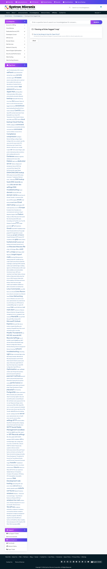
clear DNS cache (10, 119)
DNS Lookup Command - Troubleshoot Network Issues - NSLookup (15, 177)
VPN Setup (21, 474)
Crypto (8, 149)
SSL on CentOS (12, 443)
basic (10, 101)
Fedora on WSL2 (10, 216)
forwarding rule (10, 221)
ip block (17, 268)
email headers (19, 205)
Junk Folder (14, 274)
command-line (10, 129)
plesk (14, 385)
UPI (13, 469)
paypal (18, 378)
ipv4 (11, 272)
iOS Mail (14, 268)
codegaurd (13, 124)
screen (12, 409)
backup (9, 98)
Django (19, 170)
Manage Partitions (20, 312)
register (17, 396)
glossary (19, 226)
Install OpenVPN (16, 263)
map (23, 314)
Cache (8, 110)
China (14, 117)
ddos (19, 158)
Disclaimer (59, 557)
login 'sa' (16, 305)
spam (13, 432)
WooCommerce (16, 504)
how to (22, 244)
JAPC (17, 272)
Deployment (19, 164)
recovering (12, 396)
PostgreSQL (11, 392)
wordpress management (18, 513)
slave (22, 425)
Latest (11, 282)
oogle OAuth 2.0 (19, 362)
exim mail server (16, 212)
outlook (22, 369)
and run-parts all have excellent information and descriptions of (15, 82)
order (18, 369)
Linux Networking (16, 296)
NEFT (22, 340)
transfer (13, 462)
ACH (21, 72)
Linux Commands (13, 289)
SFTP (15, 420)
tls (23, 456)
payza (21, 378)
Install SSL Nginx (16, 265)
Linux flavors (20, 291)
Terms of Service (19, 562)
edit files (11, 200)
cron (17, 147)
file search (17, 216)
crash (13, 145)
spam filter (17, 432)
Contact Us (62, 12)
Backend (21, 96)
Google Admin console (17, 233)
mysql (16, 340)
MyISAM (9, 340)
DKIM (9, 172)
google (22, 230)
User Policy (51, 557)
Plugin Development (14, 387)
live (23, 302)
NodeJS (11, 356)
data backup (13, 152)
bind (17, 106)
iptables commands (14, 270)
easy (8, 200)
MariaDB (14, 316)
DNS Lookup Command (12, 175)
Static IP (14, 445)
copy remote (17, 143)
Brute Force (21, 108)
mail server (17, 310)
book (8, 108)
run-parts (11, 407)
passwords (9, 373)
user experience (19, 469)
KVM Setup (17, 280)
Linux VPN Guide (18, 302)
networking (21, 351)
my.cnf (21, 338)
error (16, 207)
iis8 (10, 252)
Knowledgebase (34, 12)
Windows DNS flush (16, 498)
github (15, 226)
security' (9, 413)
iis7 (8, 252)
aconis (14, 75)
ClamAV (18, 117)
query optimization (18, 394)
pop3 (12, 389)
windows (10, 493)
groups (20, 237)
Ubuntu (16, 467)
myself (12, 340)
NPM (18, 356)
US (14, 469)
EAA (22, 197)
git (13, 226)
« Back (34, 40)
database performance (12, 158)
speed (22, 432)
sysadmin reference (11, 447)
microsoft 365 (21, 316)
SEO (18, 413)
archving (17, 92)
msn (23, 333)
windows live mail (13, 500)
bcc (13, 101)
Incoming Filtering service (17, 257)
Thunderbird (19, 456)
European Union (10, 210)
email (19, 200)
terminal (12, 454)
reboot (8, 396)
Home (8, 12)
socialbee (21, 430)
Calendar (12, 110)
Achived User (10, 75)
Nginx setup (22, 354)
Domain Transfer (11, 197)
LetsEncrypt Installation (12, 284)
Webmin (20, 486)
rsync (8, 407)
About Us (15, 557)
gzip (16, 239)
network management (20, 346)
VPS (8, 476)
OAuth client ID (10, 360)
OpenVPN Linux (17, 367)
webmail (15, 486)
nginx (9, 354)
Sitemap (84, 557)
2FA (18, 70)
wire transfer (10, 504)
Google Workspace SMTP (12, 237)
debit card (15, 161)
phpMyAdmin (10, 385)
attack (20, 92)
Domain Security (21, 195)
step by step (18, 445)
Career (36, 557)
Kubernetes (20, 278)
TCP (22, 452)
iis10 (21, 249)
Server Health (20, 416)
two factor (16, 465)
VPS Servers (34, 2)
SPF (8, 434)
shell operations (16, 422)
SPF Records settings (17, 434)
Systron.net (9, 452)
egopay (15, 200)
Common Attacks (11, 131)
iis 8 (19, 249)
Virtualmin (9, 474)
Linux (19, 284)
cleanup (22, 117)
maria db (9, 316)
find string (11, 218)
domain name (12, 195)
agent (13, 77)
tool (11, 458)
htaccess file (20, 246)
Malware (22, 310)
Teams (8, 454)
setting (18, 418)
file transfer (22, 216)
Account (97, 12)
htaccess (12, 246)
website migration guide (12, 488)
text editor (22, 454)
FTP (17, 223)
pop (8, 389)
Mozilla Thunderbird (14, 333)
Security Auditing (20, 411)
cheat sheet (18, 113)
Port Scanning (17, 389)
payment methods (14, 376)
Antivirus (20, 84)
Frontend (13, 223)
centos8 (13, 113)
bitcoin (21, 106)
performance (15, 383)
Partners (26, 557)
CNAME (8, 124)
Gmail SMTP (14, 228)
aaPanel (10, 72)
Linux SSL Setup (10, 302)
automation (16, 96)
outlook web (9, 371)
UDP (11, 469)
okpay (8, 362)
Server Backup (80, 2)
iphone (8, 270)
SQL (8, 437)
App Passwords (17, 89)
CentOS (18, 110)
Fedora (20, 214)
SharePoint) (9, 422)
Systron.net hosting (16, 452)
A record (21, 70)
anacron (9, 80)
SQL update (11, 437)
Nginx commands (15, 354)
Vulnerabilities (12, 476)
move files (17, 330)
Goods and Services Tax (15, 230)
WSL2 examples (13, 524)
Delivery (14, 164)
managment (19, 314)
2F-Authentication (13, 70)
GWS (13, 239)
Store (13, 12)
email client (13, 202)
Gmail (9, 228)
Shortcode (12, 425)
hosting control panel (11, 244)
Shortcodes (18, 425)
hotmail (18, 244)
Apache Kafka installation (13, 86)
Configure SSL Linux (11, 141)
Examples (16, 210)
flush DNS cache (17, 218)
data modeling (10, 154)
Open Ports (9, 365)
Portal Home (8, 16)
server (22, 413)
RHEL (14, 405)
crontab (20, 147)
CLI (16, 119)
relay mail (21, 396)
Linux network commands (13, 294)
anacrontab (13, 80)
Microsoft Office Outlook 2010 (14, 319)
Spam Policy (67, 557)
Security (57, 2)
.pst (7, 70)
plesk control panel (20, 385)
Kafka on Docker (21, 274)
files (8, 218)
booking (11, 108)
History (23, 239)
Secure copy (17, 409)
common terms (18, 131)
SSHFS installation (15, 439)
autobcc (20, 94)
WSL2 (8, 524)
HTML (8, 249)
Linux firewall (12, 291)
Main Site (9, 2)
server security (10, 418)
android (15, 84)
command (20, 124)
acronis (19, 75)
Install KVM (21, 261)
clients (18, 119)
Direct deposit (15, 168)
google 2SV (9, 233)
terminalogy (17, 454)
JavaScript (9, 274)
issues (14, 272)
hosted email (12, 242)
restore (21, 403)
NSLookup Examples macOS (13, 358)
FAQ (16, 214)
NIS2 (8, 356)
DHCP (17, 166)
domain (10, 192)
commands (18, 129)
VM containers (15, 474)
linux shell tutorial (21, 300)
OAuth (21, 358)
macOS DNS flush (18, 307)
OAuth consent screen (19, 360)
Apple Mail (11, 92)
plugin (8, 387)
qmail (21, 392)
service (15, 418)
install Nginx (9, 263)
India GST (13, 259)
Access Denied (16, 72)
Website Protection (18, 491)
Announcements (23, 12)
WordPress (11, 507)
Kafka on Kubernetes (11, 276)
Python (18, 392)
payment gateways (16, 373)
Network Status (45, 12)
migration (9, 328)
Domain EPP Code (17, 192)
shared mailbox (20, 420)
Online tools (12, 362)
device (14, 166)
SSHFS (16, 437)
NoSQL (14, 356)
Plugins (21, 387)
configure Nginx (18, 139)
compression (11, 136)
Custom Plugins (18, 149)
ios (10, 268)
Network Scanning (11, 349)
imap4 (13, 254)
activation (9, 77)
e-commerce (18, 197)
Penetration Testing (11, 380)
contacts (18, 141)
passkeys (21, 371)
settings (10, 420)
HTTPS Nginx (13, 249)
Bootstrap (15, 108)
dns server (14, 184)
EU (18, 207)
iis (17, 249)
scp (9, 409)
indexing (9, 259)
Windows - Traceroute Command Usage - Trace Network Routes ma (15, 496)
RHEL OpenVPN (19, 405)
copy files (22, 141)
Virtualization (18, 471)
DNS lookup (19, 172)
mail (23, 307)
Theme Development (11, 456)
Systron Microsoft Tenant (19, 450)
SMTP (9, 427)
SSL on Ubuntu (20, 443)
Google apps (10, 235)
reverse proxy (10, 405)
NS (22, 356)
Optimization (12, 369)
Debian (9, 161)
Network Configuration (12, 344)
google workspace (18, 235)
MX (8, 335)
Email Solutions (68, 2)
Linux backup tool (19, 286)
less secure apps (17, 282)
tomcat (8, 458)
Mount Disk (19, 328)
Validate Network (11, 471)
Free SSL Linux (17, 221)
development (10, 166)
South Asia (9, 432)
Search (96, 22)
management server (11, 314)
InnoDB (17, 259)
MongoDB (13, 328)
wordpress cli (15, 509)
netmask (9, 342)
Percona (18, 380)
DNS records (15, 182)
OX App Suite (16, 371)
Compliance (11, 134)
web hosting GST (16, 483)
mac (12, 307)
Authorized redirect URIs (12, 94)
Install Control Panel (14, 261)
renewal (17, 398)
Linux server (18, 298)
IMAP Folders (18, 252)
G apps (20, 223)
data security (17, 154)
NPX (20, 356)
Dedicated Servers (21, 2)
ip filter (21, 268)
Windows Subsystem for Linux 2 (17, 502)
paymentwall (13, 378)
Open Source (15, 365)
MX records (14, 335)
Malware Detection (11, 312)
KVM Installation (10, 280)
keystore (16, 278)
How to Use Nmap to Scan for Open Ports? (66, 35)
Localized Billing (10, 305)
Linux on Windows (11, 298)
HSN (8, 246)
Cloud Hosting (18, 122)
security (13, 411)
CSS (14, 149)
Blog (31, 557)
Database (10, 156)
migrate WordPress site (16, 326)
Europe (22, 207)
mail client (10, 310)
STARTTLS (9, 445)
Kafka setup (19, 276)
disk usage (14, 170)
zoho (18, 524)
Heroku (20, 239)
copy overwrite (10, 143)
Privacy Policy (76, 557)
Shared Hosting (46, 2)
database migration (19, 156)
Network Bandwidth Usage (17, 342)
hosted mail (20, 242)
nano (19, 340)
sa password (17, 407)
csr (11, 149)
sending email (14, 413)
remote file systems (11, 398)
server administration (12, 416)
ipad (24, 268)
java (19, 272)
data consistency (20, 152)
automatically (10, 96)
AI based (18, 77)
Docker (21, 190)
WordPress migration (11, 515)
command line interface (19, 127)
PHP (22, 383)
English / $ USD (96, 562)
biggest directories (11, 106)
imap (13, 252)
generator (9, 226)
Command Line (10, 127)
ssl (21, 439)
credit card (13, 147)
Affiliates (54, 12)
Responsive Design (15, 403)
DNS (13, 172)
